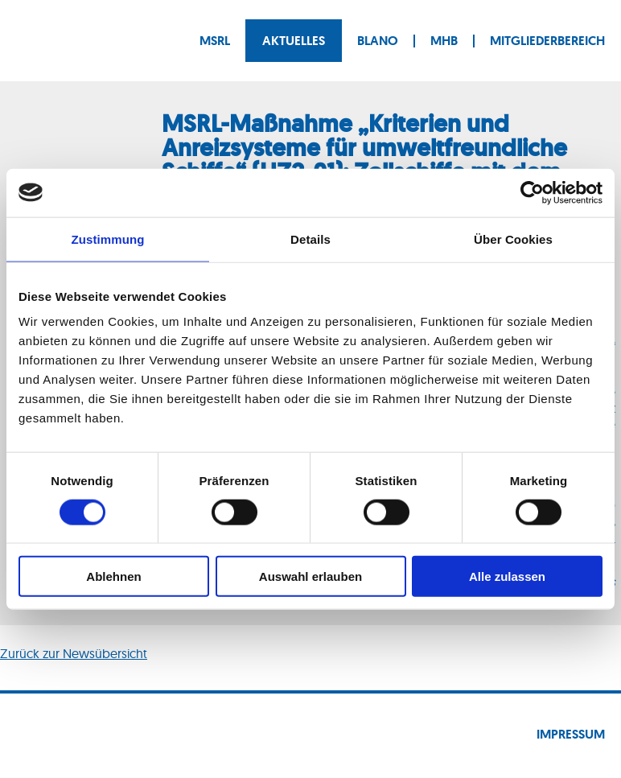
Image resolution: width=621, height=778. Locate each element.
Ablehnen (113, 576)
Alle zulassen (507, 576)
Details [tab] (310, 238)
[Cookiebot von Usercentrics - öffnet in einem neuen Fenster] (532, 192)
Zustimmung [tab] (108, 238)
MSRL (214, 40)
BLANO (377, 40)
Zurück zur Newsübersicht (73, 653)
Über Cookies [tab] (513, 238)
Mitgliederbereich (547, 40)
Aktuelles (293, 40)
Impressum (571, 734)
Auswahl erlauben (310, 576)
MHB (444, 40)
